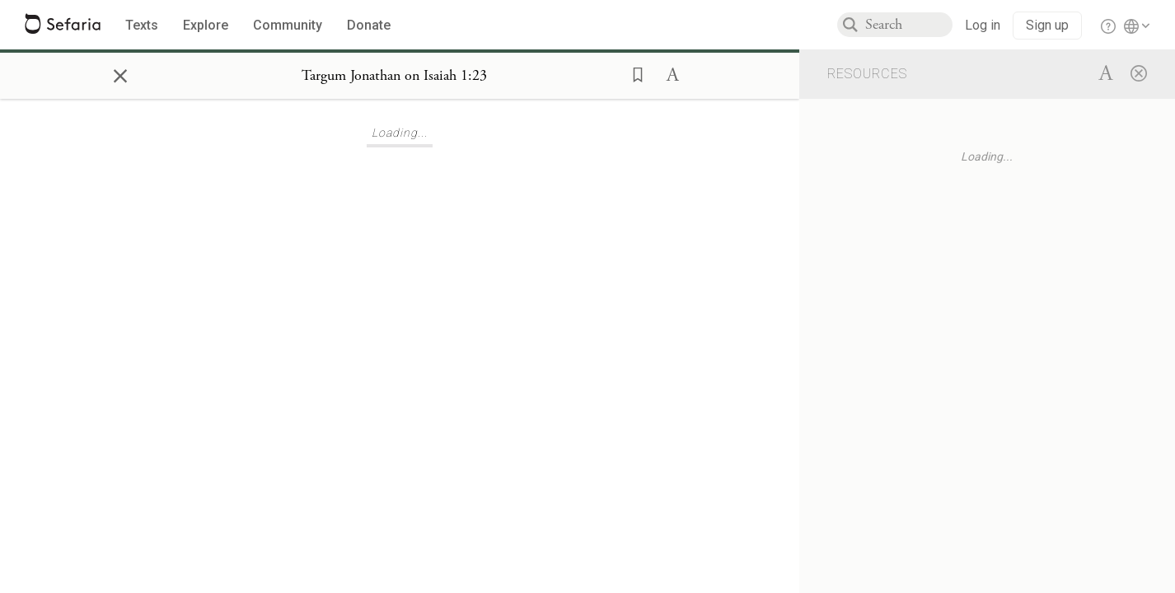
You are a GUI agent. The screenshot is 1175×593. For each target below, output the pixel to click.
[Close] (1139, 72)
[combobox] (909, 24)
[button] (632, 73)
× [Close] (120, 73)
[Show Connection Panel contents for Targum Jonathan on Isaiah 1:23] (394, 76)
